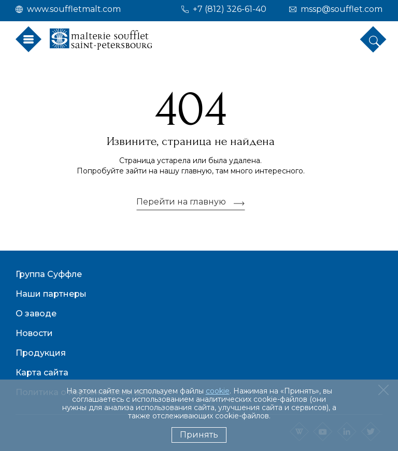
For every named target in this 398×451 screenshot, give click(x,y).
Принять (199, 435)
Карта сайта (42, 372)
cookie (218, 391)
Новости (34, 333)
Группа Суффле (49, 274)
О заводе (36, 313)
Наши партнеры (51, 294)
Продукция (41, 353)
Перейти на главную (181, 202)
